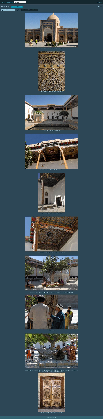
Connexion (99, 2)
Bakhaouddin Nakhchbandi (17, 6)
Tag (6, 6)
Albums (3, 2)
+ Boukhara (25, 10)
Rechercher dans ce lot (9, 10)
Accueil (3, 6)
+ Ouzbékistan (34, 10)
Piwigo (53, 417)
